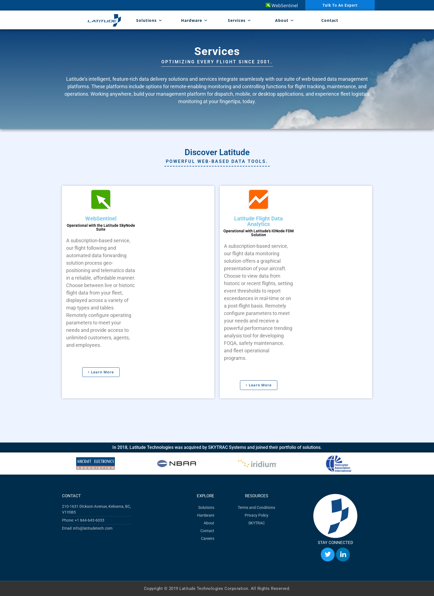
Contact (329, 20)
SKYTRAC (256, 522)
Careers (207, 538)
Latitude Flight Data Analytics (258, 221)
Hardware (194, 20)
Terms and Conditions (256, 507)
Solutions (149, 20)
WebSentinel (282, 5)
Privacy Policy (256, 515)
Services (239, 20)
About (284, 20)
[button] (68, 463)
